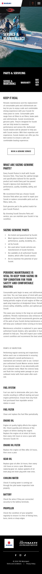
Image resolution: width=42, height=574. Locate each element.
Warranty (25, 83)
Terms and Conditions (14, 564)
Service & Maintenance (9, 82)
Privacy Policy (30, 564)
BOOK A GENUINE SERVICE (21, 151)
